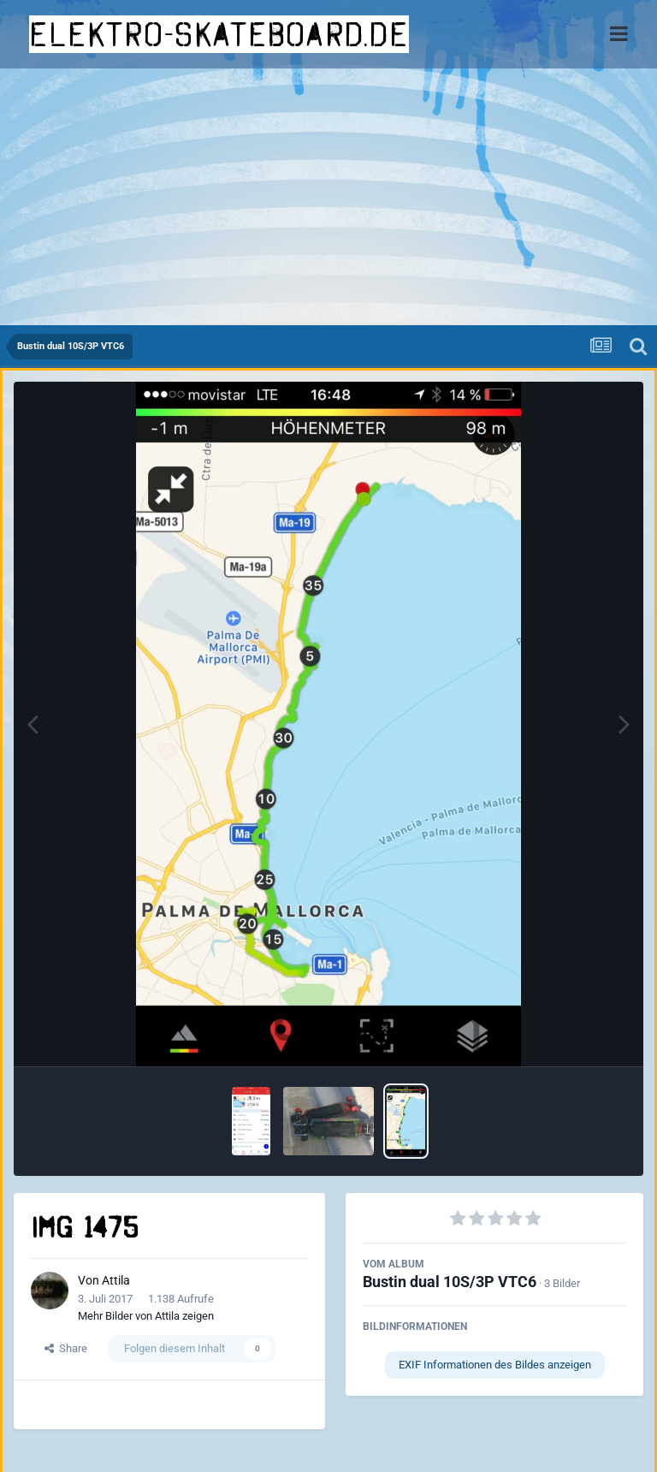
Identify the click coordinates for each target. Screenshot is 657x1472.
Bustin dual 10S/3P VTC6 (449, 1282)
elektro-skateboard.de (219, 34)
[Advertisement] (328, 197)
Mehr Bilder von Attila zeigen (146, 1315)
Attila (116, 1280)
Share (65, 1348)
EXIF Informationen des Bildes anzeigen (495, 1364)
